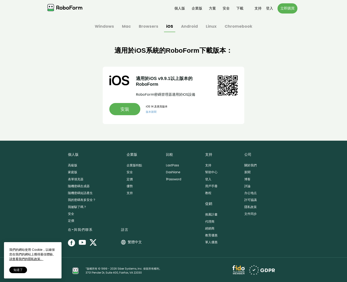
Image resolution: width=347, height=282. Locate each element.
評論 (247, 186)
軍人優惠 (211, 242)
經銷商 (209, 228)
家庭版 (72, 172)
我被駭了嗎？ (77, 207)
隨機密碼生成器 (79, 186)
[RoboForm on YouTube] (82, 242)
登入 (269, 8)
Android (189, 26)
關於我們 (250, 165)
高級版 (72, 165)
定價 (71, 220)
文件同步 (250, 214)
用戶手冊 (211, 186)
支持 (258, 8)
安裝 (124, 109)
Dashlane (173, 172)
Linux (211, 26)
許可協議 (250, 200)
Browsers (148, 26)
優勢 (130, 186)
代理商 (209, 221)
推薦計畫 (211, 214)
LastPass (172, 165)
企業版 (197, 8)
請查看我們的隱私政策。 (26, 259)
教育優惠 (211, 235)
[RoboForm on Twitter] (93, 242)
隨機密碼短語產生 (80, 193)
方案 (212, 8)
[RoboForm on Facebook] (71, 242)
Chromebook (238, 26)
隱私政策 (250, 207)
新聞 (247, 172)
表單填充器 (75, 179)
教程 (208, 193)
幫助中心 (211, 172)
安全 (226, 8)
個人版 (179, 8)
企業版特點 (134, 165)
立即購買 (287, 8)
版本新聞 (151, 112)
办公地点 (250, 193)
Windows (104, 26)
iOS (169, 26)
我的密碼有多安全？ (82, 200)
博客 (247, 179)
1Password (173, 179)
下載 (239, 8)
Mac (126, 26)
